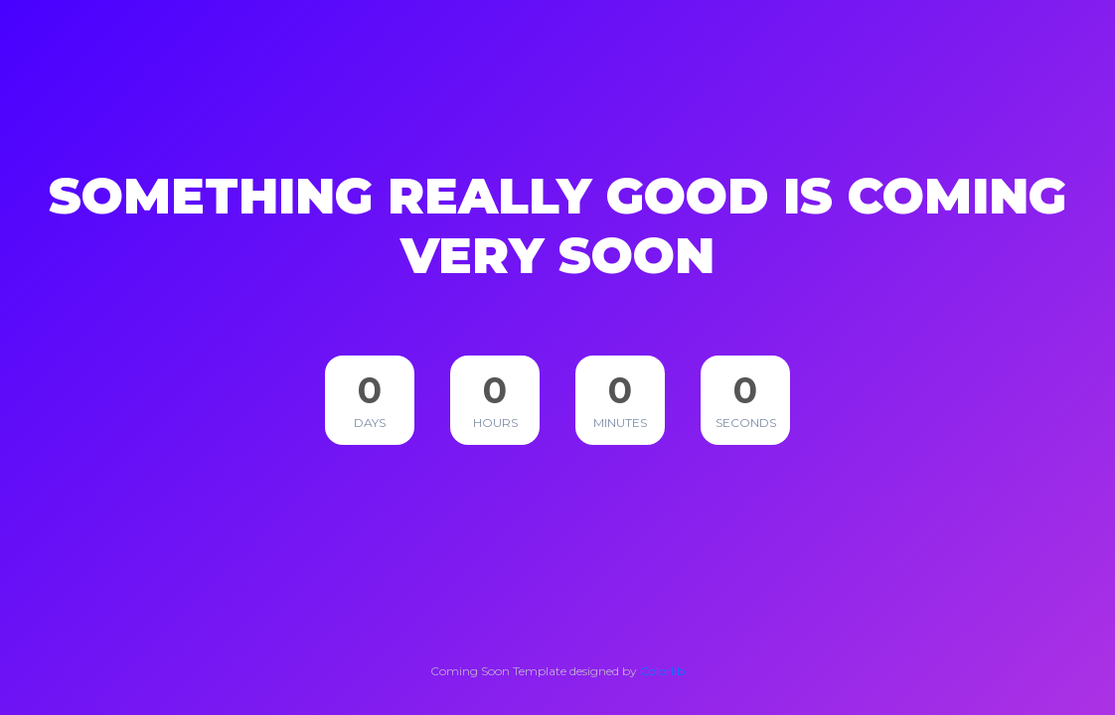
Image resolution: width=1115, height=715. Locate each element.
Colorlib (662, 670)
